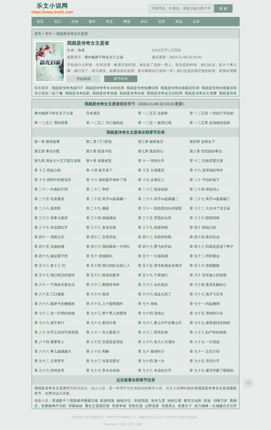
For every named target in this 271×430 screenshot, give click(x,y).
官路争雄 (119, 406)
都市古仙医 (192, 401)
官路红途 (135, 406)
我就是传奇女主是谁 (72, 34)
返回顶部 (248, 383)
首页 (40, 22)
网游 (126, 22)
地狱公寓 (174, 401)
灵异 (161, 22)
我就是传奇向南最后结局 (180, 88)
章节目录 (121, 79)
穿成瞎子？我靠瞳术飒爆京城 (75, 401)
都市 (92, 22)
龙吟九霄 (158, 401)
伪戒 (81, 50)
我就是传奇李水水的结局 (105, 88)
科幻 (144, 22)
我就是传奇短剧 (77, 93)
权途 (207, 401)
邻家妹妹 (75, 406)
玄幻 (57, 22)
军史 (109, 22)
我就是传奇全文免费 (201, 93)
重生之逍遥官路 (97, 406)
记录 (196, 22)
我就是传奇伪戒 (104, 93)
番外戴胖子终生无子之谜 (104, 57)
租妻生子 (185, 406)
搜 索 (223, 9)
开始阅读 (84, 79)
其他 (178, 22)
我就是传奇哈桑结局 (142, 88)
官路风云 (169, 406)
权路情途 (107, 401)
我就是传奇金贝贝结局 (164, 93)
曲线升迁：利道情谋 (132, 401)
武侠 (74, 22)
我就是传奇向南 (132, 93)
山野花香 (152, 406)
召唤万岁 (220, 401)
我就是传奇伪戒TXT (67, 88)
